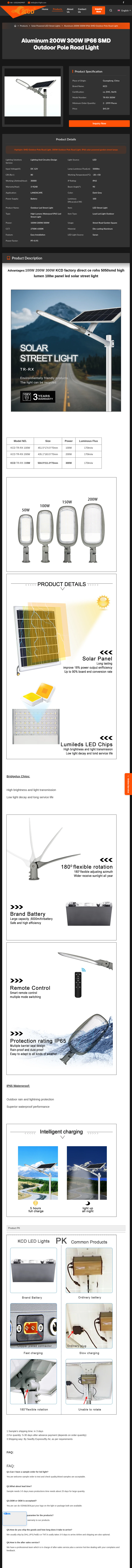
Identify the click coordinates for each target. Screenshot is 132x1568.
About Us (70, 10)
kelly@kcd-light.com (38, 2)
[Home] (15, 26)
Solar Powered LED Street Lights (45, 26)
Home (45, 9)
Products (57, 9)
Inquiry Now (98, 10)
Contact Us (82, 10)
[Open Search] (111, 10)
